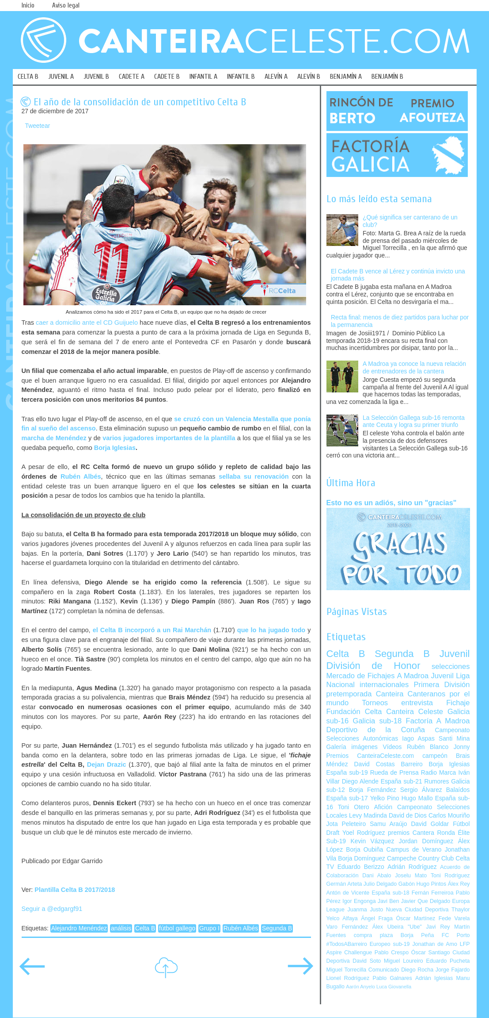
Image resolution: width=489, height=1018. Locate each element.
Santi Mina (454, 738)
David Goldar (430, 824)
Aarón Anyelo (360, 986)
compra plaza (373, 935)
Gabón (406, 884)
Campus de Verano (414, 849)
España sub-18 (390, 893)
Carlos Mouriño (449, 815)
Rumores (436, 781)
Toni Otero (353, 807)
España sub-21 (401, 781)
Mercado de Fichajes (360, 676)
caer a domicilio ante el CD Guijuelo (87, 322)
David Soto (367, 961)
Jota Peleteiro (346, 824)
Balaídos (458, 790)
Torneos (375, 703)
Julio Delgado (380, 884)
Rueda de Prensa (394, 772)
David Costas (374, 764)
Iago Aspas (418, 738)
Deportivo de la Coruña (375, 730)
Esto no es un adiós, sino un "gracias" (391, 503)
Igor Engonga (358, 901)
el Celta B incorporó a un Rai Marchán (152, 630)
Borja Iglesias (115, 447)
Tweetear (37, 126)
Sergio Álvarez (421, 790)
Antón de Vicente (348, 893)
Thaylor (460, 910)
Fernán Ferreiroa (433, 893)
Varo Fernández (347, 927)
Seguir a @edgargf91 (52, 908)
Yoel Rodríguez (363, 833)
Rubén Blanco (427, 747)
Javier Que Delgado (425, 901)
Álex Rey (459, 884)
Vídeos (392, 747)
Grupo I (209, 928)
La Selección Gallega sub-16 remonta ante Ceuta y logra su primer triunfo (414, 422)
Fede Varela (454, 918)
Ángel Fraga (377, 918)
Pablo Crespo (392, 952)
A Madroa (413, 676)
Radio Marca (438, 772)
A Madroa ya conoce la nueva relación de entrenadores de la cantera (414, 368)
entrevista (417, 703)
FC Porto (456, 935)
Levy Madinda (368, 815)
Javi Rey (438, 927)
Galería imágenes (352, 747)
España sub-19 (347, 772)
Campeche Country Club (420, 858)
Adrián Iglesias (434, 978)
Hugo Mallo (417, 798)
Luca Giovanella (393, 986)
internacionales (384, 684)
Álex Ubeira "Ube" (397, 927)
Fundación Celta (354, 711)
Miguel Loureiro (403, 961)
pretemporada (349, 694)
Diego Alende (360, 781)
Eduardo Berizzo (360, 867)
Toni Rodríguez (450, 875)
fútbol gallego (177, 928)
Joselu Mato (411, 875)
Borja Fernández (372, 790)
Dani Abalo (376, 875)
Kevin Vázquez (372, 841)
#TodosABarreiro (346, 944)
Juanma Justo (365, 910)
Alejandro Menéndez (79, 928)
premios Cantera (411, 833)
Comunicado (383, 970)
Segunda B (277, 928)
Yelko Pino (384, 798)
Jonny (462, 747)
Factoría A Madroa (438, 721)
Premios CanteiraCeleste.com (370, 756)
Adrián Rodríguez (411, 867)
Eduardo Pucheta (448, 961)
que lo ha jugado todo (271, 630)
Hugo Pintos (432, 884)
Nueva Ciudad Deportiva (417, 910)
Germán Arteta (344, 884)
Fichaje (458, 703)
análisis (121, 928)
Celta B (145, 928)
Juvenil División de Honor (398, 659)
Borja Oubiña (364, 849)
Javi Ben (388, 901)
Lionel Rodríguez (348, 978)
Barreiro (412, 764)
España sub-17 (347, 798)
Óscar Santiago (430, 952)
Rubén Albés (81, 476)
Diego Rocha (417, 970)
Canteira (390, 694)
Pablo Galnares (392, 978)
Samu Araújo (388, 824)
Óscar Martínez (415, 918)
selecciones (451, 666)
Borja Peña (417, 935)
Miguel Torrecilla (346, 970)
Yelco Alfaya (342, 918)
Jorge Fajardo (453, 970)
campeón (434, 756)
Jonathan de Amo (434, 944)
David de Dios (408, 815)
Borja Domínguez (361, 858)
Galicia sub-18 (377, 721)
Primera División (441, 684)
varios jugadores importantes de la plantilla (168, 438)
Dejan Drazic (106, 764)
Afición (383, 807)
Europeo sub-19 (390, 944)
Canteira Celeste (414, 711)
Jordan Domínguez (426, 841)
